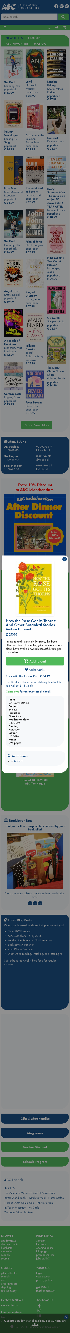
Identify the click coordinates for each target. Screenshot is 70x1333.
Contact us (12, 691)
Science (18, 761)
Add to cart (35, 661)
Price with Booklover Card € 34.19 (28, 676)
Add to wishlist (35, 669)
